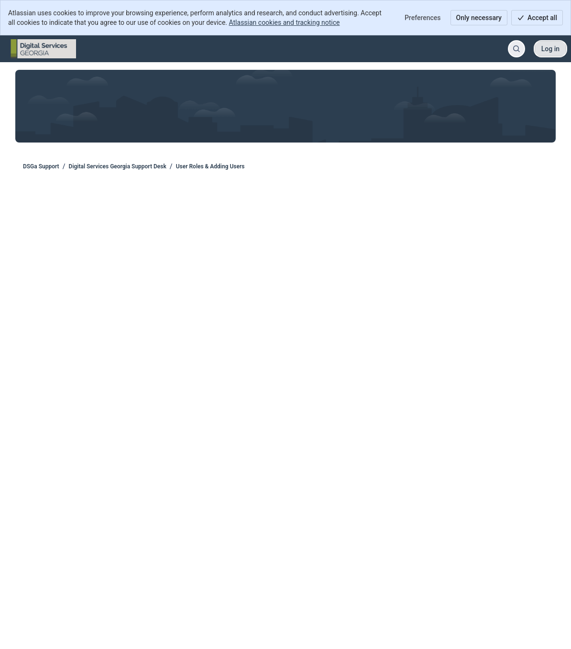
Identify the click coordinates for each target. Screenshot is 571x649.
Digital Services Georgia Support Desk (117, 166)
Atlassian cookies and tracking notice (284, 22)
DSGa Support (41, 166)
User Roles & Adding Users (210, 166)
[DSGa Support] (43, 48)
